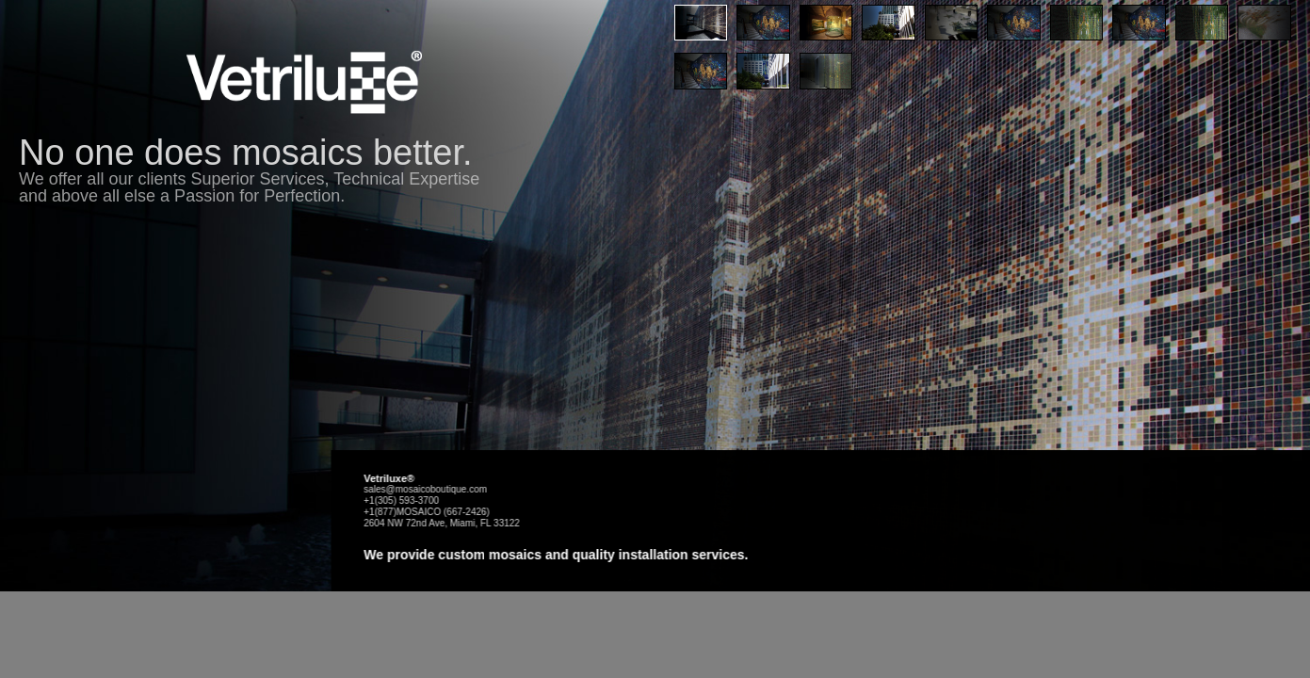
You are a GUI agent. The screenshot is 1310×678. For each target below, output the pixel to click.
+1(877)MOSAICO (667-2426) (652, 575)
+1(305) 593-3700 (626, 563)
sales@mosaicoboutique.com (650, 552)
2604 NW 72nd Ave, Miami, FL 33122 (667, 586)
